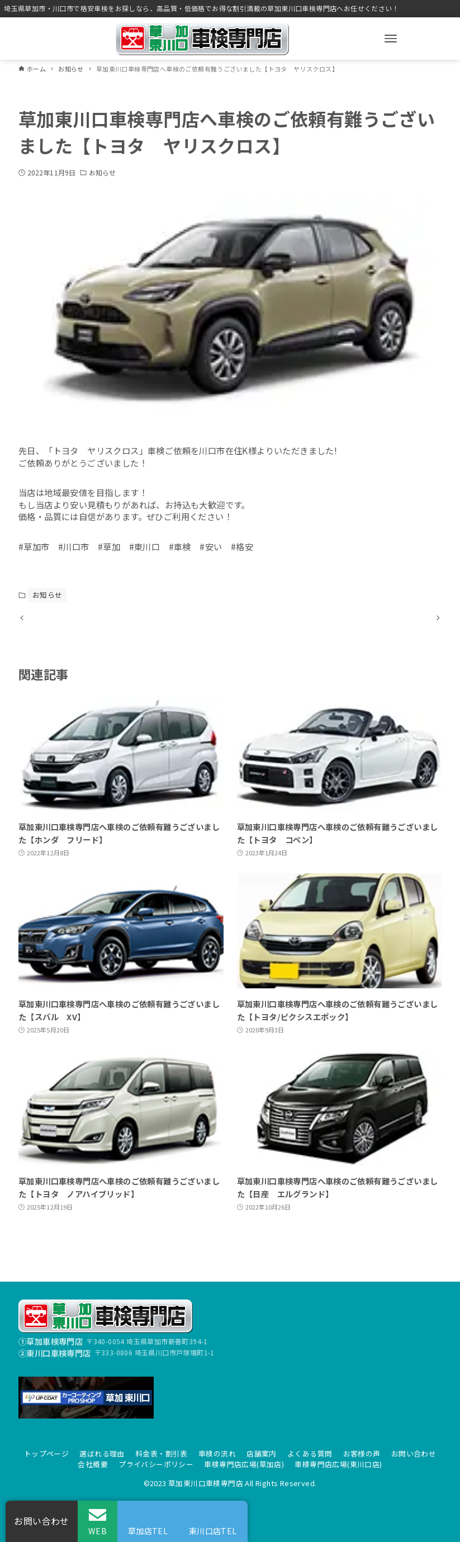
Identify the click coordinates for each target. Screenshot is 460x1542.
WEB (97, 1530)
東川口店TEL (213, 1530)
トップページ (46, 1453)
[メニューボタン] (391, 38)
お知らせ (102, 172)
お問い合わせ (413, 1453)
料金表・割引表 (161, 1453)
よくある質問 (309, 1453)
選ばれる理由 (101, 1453)
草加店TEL (148, 1530)
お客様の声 (362, 1453)
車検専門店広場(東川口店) (338, 1464)
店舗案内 (261, 1453)
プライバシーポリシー (155, 1464)
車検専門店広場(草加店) (244, 1464)
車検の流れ (217, 1453)
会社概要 (93, 1464)
